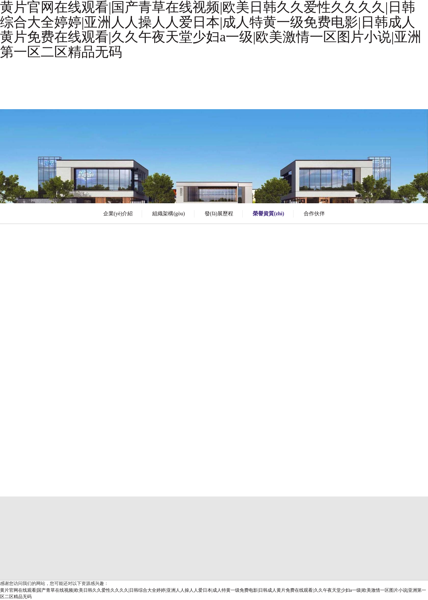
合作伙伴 (314, 213)
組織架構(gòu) (168, 213)
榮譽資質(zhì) (268, 213)
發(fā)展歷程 (219, 213)
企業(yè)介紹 (118, 213)
